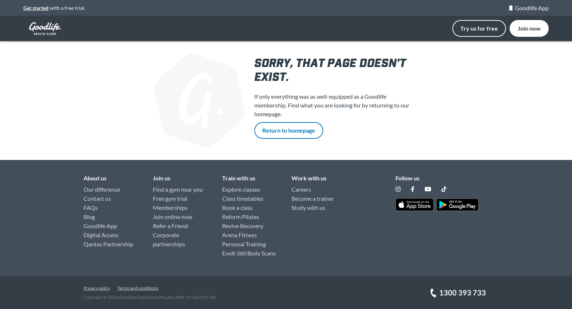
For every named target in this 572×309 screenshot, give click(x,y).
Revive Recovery (242, 225)
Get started (36, 8)
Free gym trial (170, 198)
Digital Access (101, 234)
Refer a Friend (170, 225)
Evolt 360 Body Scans (249, 253)
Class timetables (242, 198)
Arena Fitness (239, 234)
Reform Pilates (240, 216)
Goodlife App (529, 7)
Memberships (170, 207)
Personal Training (244, 243)
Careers (301, 189)
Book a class (237, 207)
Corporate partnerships (169, 239)
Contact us (97, 198)
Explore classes (241, 189)
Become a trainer (312, 198)
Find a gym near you (178, 189)
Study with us (308, 207)
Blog (89, 216)
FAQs (91, 207)
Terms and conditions (137, 288)
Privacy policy (97, 288)
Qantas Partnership (108, 243)
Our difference (102, 189)
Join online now (172, 216)
